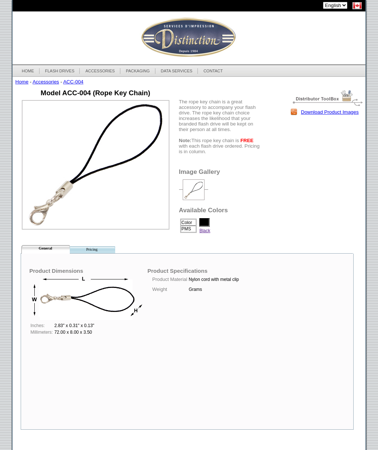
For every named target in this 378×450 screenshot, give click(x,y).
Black (204, 230)
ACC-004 (73, 82)
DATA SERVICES (177, 71)
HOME (28, 71)
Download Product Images (329, 112)
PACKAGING (137, 71)
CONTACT (213, 71)
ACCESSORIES (99, 71)
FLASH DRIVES (59, 71)
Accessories (45, 82)
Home (22, 82)
